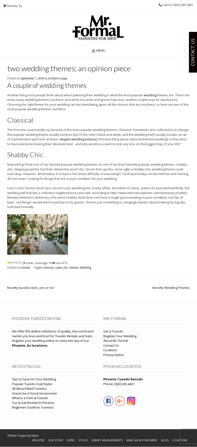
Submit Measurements (107, 440)
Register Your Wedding (119, 336)
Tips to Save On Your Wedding (34, 379)
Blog (165, 440)
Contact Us (111, 345)
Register (38, 440)
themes (74, 267)
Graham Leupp (57, 78)
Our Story (55, 440)
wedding (150, 95)
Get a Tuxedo (113, 331)
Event (71, 440)
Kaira (34, 436)
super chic (61, 267)
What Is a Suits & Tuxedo (30, 398)
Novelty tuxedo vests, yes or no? (31, 287)
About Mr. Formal (115, 340)
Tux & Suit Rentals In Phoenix (33, 403)
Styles (83, 440)
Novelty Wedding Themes (171, 287)
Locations (110, 350)
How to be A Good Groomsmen (34, 393)
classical (48, 267)
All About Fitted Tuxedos (29, 388)
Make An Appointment (142, 440)
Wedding (85, 267)
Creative (25, 267)
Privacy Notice (113, 355)
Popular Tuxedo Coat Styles (32, 384)
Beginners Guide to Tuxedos (33, 407)
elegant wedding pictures (78, 139)
